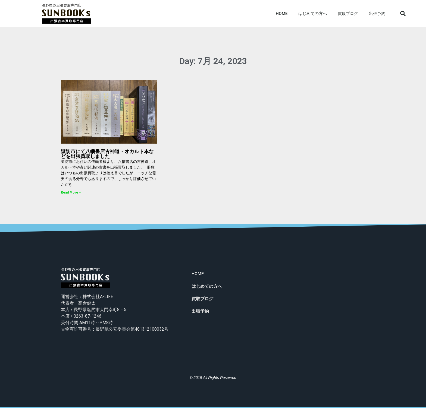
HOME (281, 13)
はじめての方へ (312, 13)
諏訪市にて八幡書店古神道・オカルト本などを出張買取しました (107, 153)
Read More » (71, 192)
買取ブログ (348, 13)
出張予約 (377, 13)
